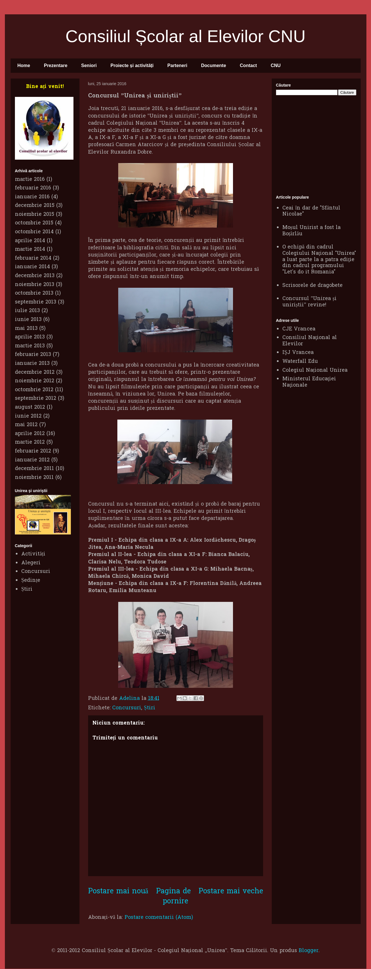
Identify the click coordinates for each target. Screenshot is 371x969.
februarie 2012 (33, 451)
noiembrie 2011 (34, 477)
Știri (149, 708)
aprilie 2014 (30, 241)
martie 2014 (30, 249)
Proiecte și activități (132, 65)
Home (24, 65)
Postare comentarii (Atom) (159, 917)
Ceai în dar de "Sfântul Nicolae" (311, 211)
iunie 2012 (28, 416)
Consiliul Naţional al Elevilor (309, 341)
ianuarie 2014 (32, 267)
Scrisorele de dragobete (312, 285)
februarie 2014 (33, 258)
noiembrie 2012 (34, 381)
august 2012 (30, 407)
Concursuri (126, 708)
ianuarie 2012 (32, 460)
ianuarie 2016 (32, 197)
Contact (248, 65)
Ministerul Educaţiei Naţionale (309, 382)
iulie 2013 (27, 311)
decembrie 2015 (35, 206)
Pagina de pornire (173, 896)
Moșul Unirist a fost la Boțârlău (311, 231)
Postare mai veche (231, 891)
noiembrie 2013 (34, 285)
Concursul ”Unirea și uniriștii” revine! (309, 302)
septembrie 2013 (35, 302)
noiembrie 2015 (34, 214)
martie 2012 (30, 442)
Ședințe (30, 580)
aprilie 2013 (30, 337)
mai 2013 (26, 328)
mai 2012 (26, 425)
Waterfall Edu (300, 361)
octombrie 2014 (34, 232)
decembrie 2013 (35, 276)
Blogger (308, 951)
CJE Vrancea (298, 329)
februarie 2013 (33, 355)
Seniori (89, 65)
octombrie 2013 (34, 293)
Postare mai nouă (118, 891)
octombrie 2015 (34, 223)
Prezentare (55, 65)
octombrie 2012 (34, 390)
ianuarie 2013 (32, 363)
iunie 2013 (28, 320)
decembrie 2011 (34, 469)
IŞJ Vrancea (298, 353)
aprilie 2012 (30, 434)
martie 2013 (30, 346)
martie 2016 (30, 179)
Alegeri (30, 563)
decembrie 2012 (35, 372)
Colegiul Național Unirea (314, 370)
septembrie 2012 (35, 398)
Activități (33, 554)
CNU (276, 65)
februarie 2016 (33, 188)
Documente (213, 65)
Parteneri (177, 65)
